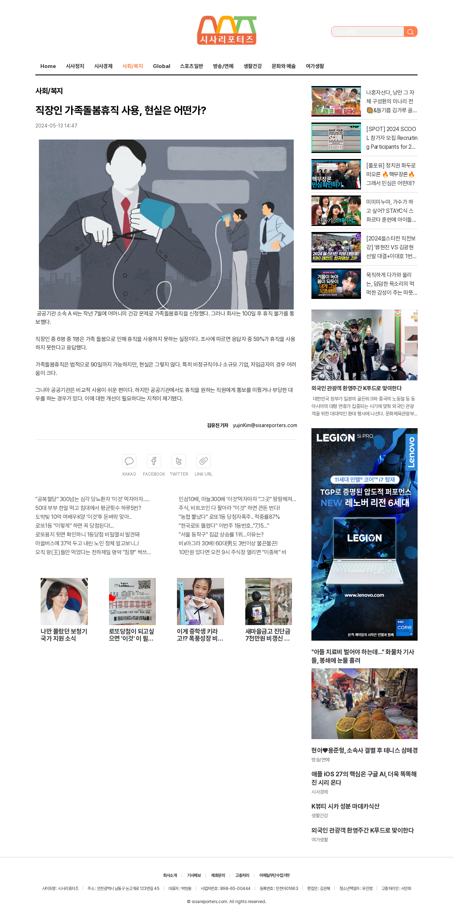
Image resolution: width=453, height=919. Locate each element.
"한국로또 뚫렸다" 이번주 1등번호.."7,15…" (224, 525)
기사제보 (194, 875)
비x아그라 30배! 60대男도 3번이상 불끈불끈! (228, 543)
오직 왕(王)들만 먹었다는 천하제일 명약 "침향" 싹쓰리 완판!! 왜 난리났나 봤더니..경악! (94, 552)
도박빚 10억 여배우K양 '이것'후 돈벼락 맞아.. (83, 517)
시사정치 (75, 66)
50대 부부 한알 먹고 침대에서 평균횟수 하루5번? (88, 508)
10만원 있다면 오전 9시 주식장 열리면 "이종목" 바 (232, 552)
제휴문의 (218, 875)
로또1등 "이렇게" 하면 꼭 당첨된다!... (74, 525)
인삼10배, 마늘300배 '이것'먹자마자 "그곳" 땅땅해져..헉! (238, 499)
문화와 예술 (284, 66)
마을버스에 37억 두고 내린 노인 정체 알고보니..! (87, 543)
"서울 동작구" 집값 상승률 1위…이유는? (221, 534)
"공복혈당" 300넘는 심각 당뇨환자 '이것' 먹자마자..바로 (94, 499)
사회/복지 (132, 66)
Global (161, 66)
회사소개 (170, 875)
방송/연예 (223, 66)
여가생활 (315, 66)
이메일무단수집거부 (274, 875)
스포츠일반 (191, 66)
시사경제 (103, 66)
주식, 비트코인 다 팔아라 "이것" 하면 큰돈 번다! (229, 508)
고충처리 (242, 875)
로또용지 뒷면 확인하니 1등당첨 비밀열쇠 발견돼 (87, 534)
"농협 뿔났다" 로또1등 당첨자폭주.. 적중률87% (229, 517)
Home (48, 66)
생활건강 (252, 66)
